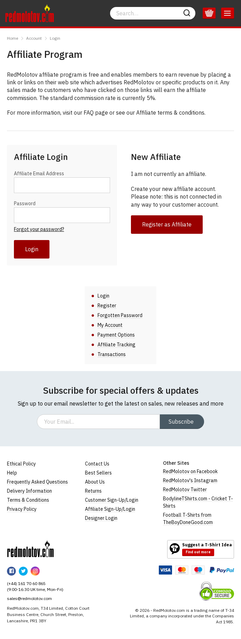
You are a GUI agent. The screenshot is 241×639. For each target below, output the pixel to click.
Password (25, 203)
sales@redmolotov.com (29, 598)
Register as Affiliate (167, 224)
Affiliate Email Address (39, 173)
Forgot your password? (39, 229)
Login (55, 38)
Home (12, 38)
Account (34, 38)
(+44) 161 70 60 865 (26, 583)
